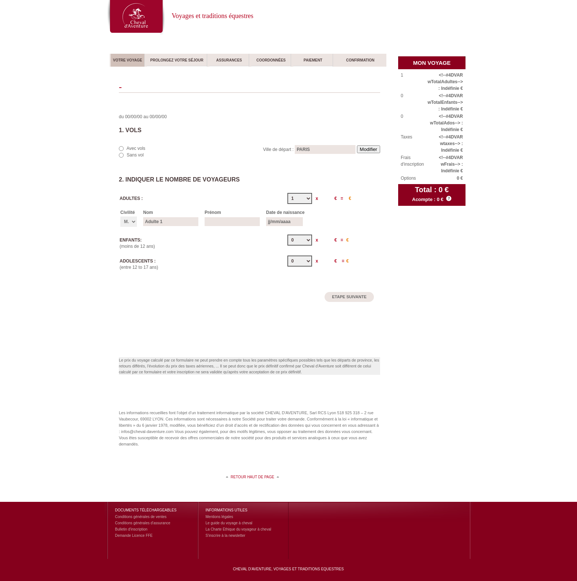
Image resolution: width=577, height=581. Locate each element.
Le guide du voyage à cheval (229, 523)
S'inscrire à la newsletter (225, 536)
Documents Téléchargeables (146, 510)
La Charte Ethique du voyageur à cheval (238, 529)
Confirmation (360, 60)
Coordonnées (271, 60)
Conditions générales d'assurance (142, 523)
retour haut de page (252, 477)
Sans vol (135, 155)
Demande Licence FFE (134, 536)
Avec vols (136, 148)
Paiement (313, 60)
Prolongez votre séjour (176, 60)
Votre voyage (127, 60)
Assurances (229, 60)
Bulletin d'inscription (131, 529)
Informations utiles (227, 510)
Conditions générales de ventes (141, 517)
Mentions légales (219, 517)
